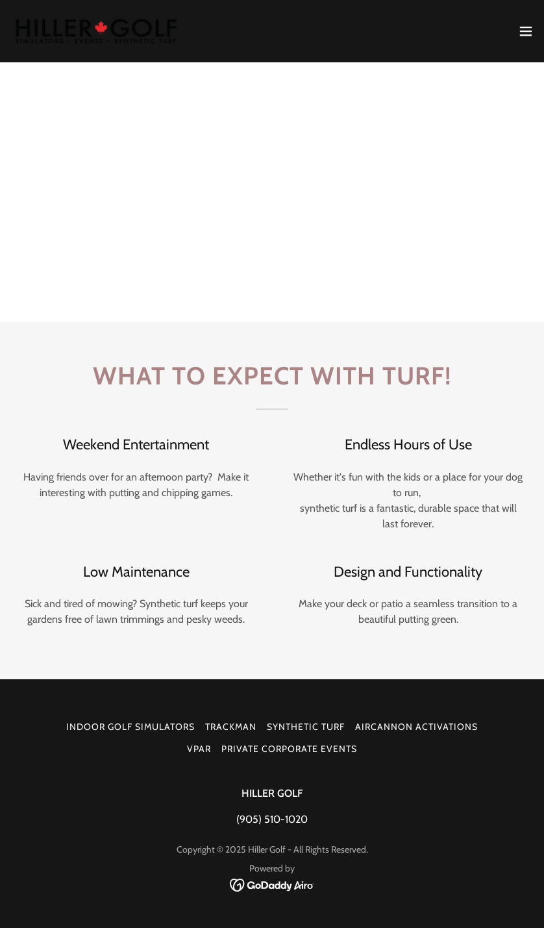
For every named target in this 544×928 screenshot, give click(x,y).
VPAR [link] (199, 749)
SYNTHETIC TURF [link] (306, 727)
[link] (100, 31)
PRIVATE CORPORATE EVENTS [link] (289, 749)
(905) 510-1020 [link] (272, 819)
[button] (526, 31)
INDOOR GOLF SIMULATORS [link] (130, 727)
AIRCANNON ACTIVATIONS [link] (416, 727)
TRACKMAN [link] (230, 727)
